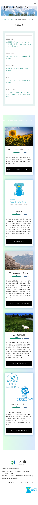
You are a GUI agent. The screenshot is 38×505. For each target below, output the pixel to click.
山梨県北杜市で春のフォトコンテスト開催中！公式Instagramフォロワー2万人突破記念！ (18, 44)
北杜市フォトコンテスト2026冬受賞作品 (18, 57)
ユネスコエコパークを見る (19, 430)
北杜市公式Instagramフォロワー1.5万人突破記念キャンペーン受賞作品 (18, 94)
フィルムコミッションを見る (19, 303)
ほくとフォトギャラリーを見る (19, 169)
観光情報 (10, 19)
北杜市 (13, 2)
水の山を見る (19, 241)
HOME (4, 19)
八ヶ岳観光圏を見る (19, 363)
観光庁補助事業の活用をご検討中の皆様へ (18, 69)
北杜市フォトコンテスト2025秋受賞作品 (18, 81)
